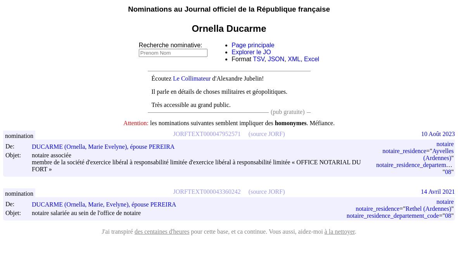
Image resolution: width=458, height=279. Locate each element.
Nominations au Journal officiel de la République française (229, 9)
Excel (311, 59)
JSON (276, 59)
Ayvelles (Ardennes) (438, 154)
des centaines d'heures (162, 231)
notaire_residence (404, 151)
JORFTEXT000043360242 (207, 191)
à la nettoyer (340, 231)
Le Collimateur (192, 78)
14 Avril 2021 (438, 191)
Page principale (253, 45)
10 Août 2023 (438, 134)
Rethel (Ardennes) (428, 208)
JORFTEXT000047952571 (207, 134)
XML (294, 59)
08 (448, 172)
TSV (258, 59)
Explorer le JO (251, 52)
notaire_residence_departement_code (393, 215)
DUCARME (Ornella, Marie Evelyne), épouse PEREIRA (106, 146)
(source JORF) (267, 134)
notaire (445, 144)
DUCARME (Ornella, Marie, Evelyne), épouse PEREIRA (107, 204)
